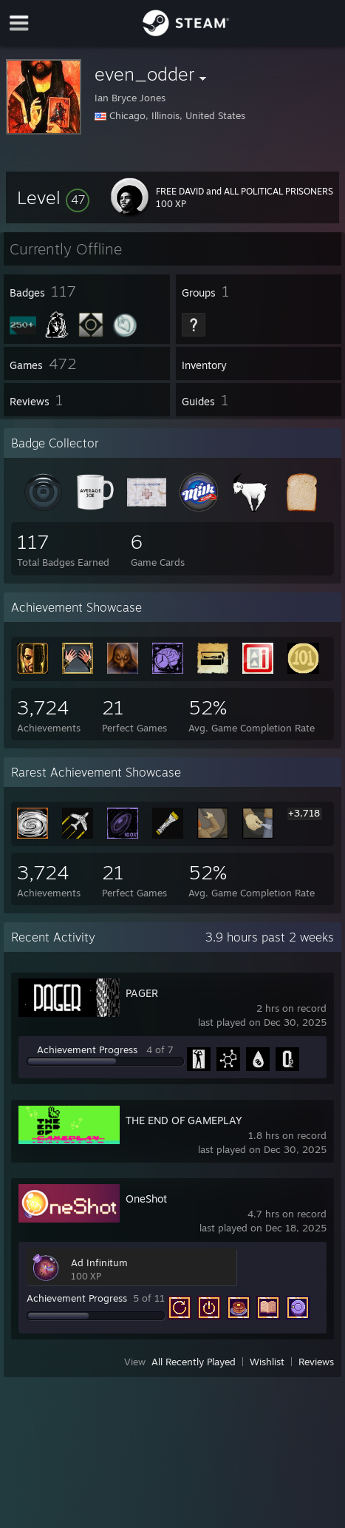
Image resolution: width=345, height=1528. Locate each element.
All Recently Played (193, 1362)
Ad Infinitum (99, 1262)
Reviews (316, 1362)
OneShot (146, 1198)
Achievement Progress (87, 1049)
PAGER (142, 993)
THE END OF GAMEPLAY (184, 1120)
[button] (53, 197)
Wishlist (267, 1362)
